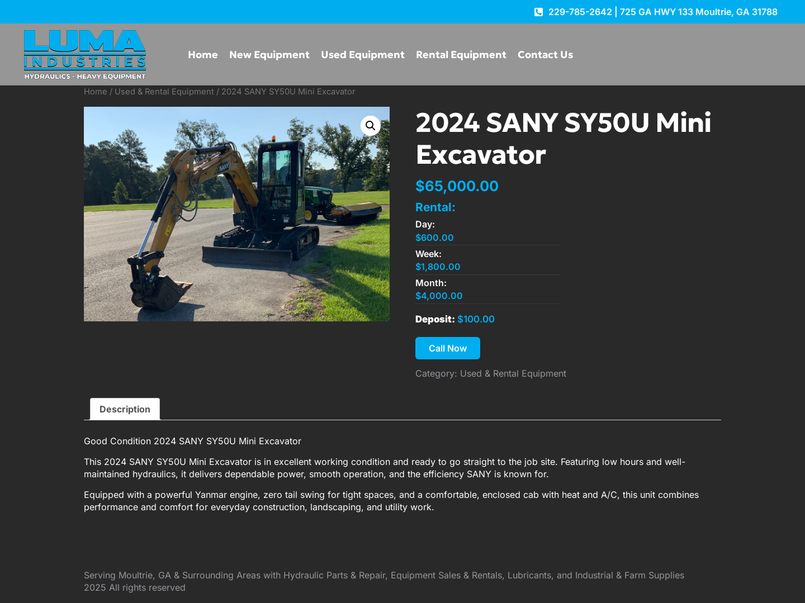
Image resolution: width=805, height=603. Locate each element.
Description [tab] (125, 409)
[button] (371, 126)
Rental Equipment (461, 54)
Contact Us (545, 54)
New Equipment (269, 54)
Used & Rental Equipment (164, 92)
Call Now (448, 348)
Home (203, 54)
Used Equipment (363, 54)
